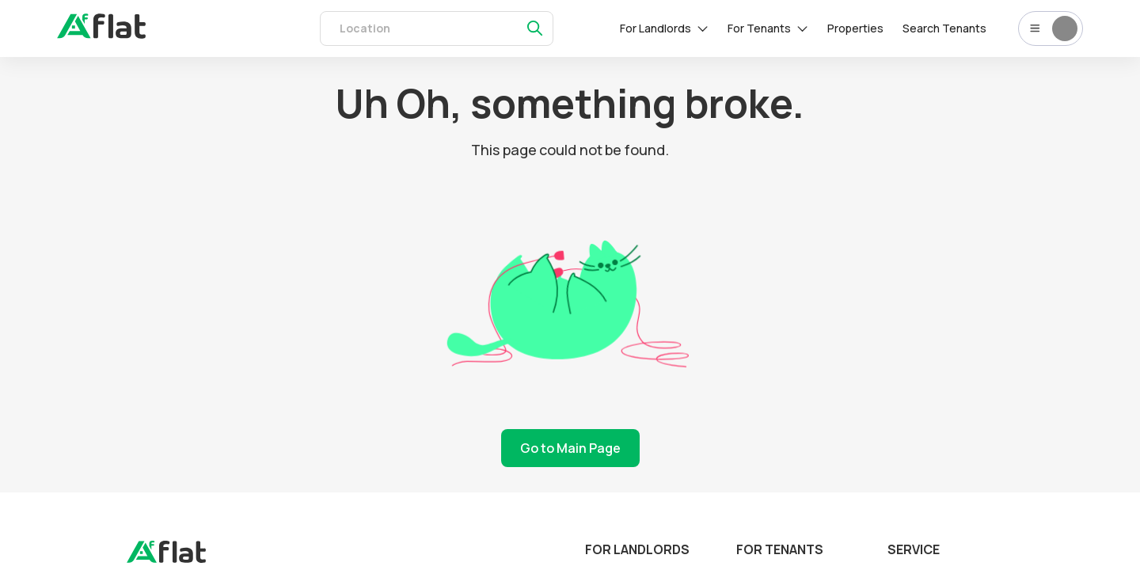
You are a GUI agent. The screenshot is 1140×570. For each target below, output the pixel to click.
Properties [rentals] (855, 28)
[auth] (101, 34)
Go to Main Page (570, 448)
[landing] (166, 559)
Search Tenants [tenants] (944, 28)
